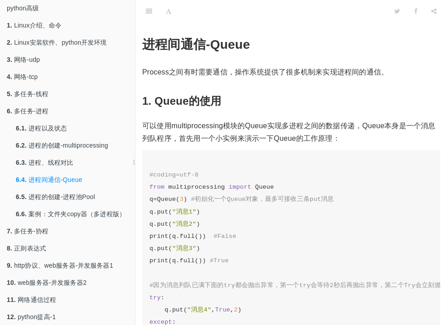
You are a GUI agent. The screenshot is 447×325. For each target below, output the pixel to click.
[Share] (433, 11)
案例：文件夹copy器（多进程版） (71, 214)
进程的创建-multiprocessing (62, 145)
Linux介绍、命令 (34, 25)
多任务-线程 (27, 94)
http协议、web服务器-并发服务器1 (60, 265)
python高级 (23, 8)
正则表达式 (26, 248)
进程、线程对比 (45, 162)
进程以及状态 (41, 128)
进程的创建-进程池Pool (55, 196)
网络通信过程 (31, 299)
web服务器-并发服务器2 (47, 282)
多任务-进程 (27, 111)
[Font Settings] (168, 11)
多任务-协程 (27, 231)
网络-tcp (22, 76)
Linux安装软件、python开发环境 (57, 42)
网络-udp (23, 59)
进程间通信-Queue (49, 179)
